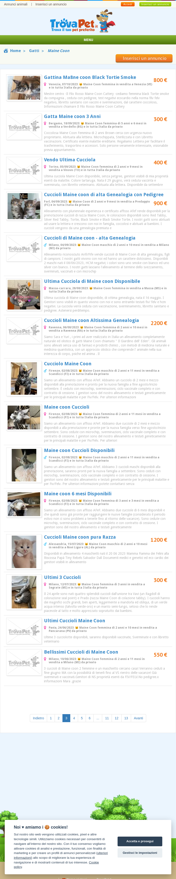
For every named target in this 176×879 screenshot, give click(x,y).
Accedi (127, 4)
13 (126, 718)
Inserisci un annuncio (51, 4)
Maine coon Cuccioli (66, 407)
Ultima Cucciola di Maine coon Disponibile (92, 281)
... (98, 718)
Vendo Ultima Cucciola (70, 160)
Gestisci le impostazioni (140, 853)
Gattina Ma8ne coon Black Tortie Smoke (90, 77)
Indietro (38, 718)
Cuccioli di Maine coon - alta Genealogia (90, 238)
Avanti (138, 718)
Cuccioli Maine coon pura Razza (80, 537)
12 (117, 718)
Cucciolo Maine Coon (68, 363)
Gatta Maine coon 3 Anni (72, 116)
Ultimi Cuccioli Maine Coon (74, 620)
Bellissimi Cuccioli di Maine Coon (81, 652)
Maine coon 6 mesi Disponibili (77, 493)
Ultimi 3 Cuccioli (62, 577)
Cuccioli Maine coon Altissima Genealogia (91, 320)
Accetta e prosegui (140, 841)
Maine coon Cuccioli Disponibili (79, 450)
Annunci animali (15, 4)
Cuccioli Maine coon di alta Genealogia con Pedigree (103, 194)
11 (107, 718)
